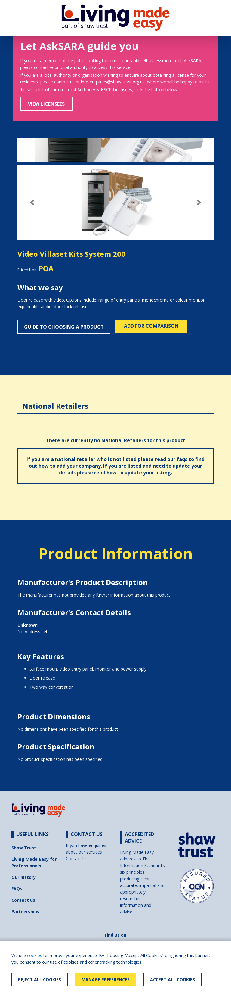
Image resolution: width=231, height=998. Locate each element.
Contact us (23, 900)
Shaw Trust (23, 848)
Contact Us (77, 858)
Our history (23, 877)
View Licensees (46, 104)
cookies (34, 955)
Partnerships (25, 911)
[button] (32, 202)
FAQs (16, 888)
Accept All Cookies (172, 979)
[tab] (55, 401)
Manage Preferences (106, 979)
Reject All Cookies (39, 979)
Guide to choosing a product (64, 327)
